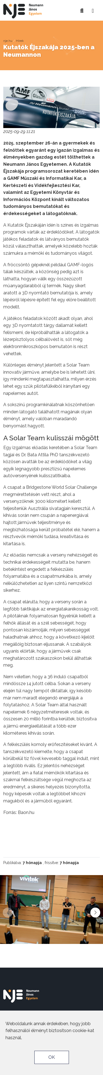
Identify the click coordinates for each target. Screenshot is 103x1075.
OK (51, 1057)
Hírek (20, 41)
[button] (93, 9)
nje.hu (7, 41)
